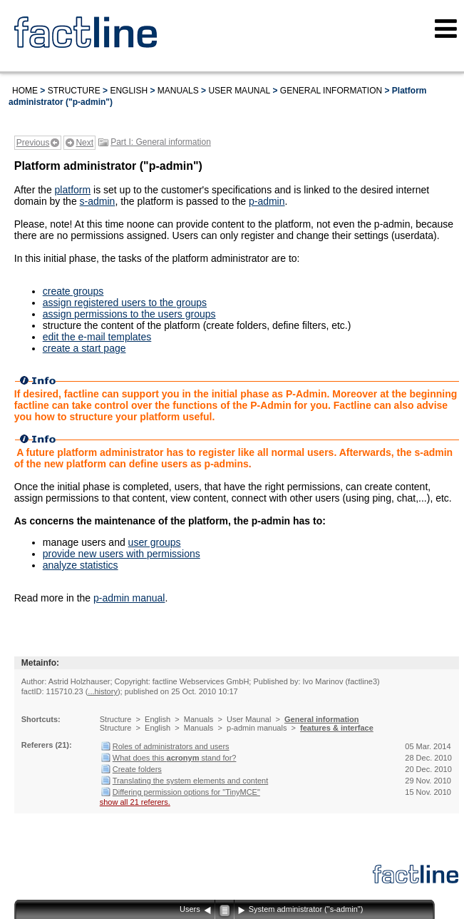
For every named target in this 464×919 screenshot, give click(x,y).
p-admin (267, 201)
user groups (154, 542)
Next (84, 143)
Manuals (178, 91)
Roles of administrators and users (171, 746)
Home (25, 91)
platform (73, 190)
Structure (74, 91)
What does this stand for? (175, 757)
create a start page (84, 348)
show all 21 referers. (135, 802)
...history (103, 691)
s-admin (97, 201)
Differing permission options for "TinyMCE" (186, 792)
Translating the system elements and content (191, 780)
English (129, 91)
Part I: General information (160, 142)
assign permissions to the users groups (129, 314)
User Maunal (239, 91)
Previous (33, 143)
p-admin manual (129, 598)
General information (331, 91)
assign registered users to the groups (125, 302)
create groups (73, 291)
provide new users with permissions (121, 553)
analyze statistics (80, 565)
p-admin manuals (257, 727)
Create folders (137, 769)
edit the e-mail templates (97, 336)
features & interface (336, 727)
